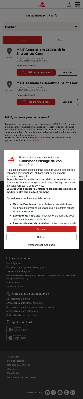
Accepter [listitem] (41, 229)
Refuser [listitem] (41, 237)
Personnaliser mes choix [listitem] (41, 244)
